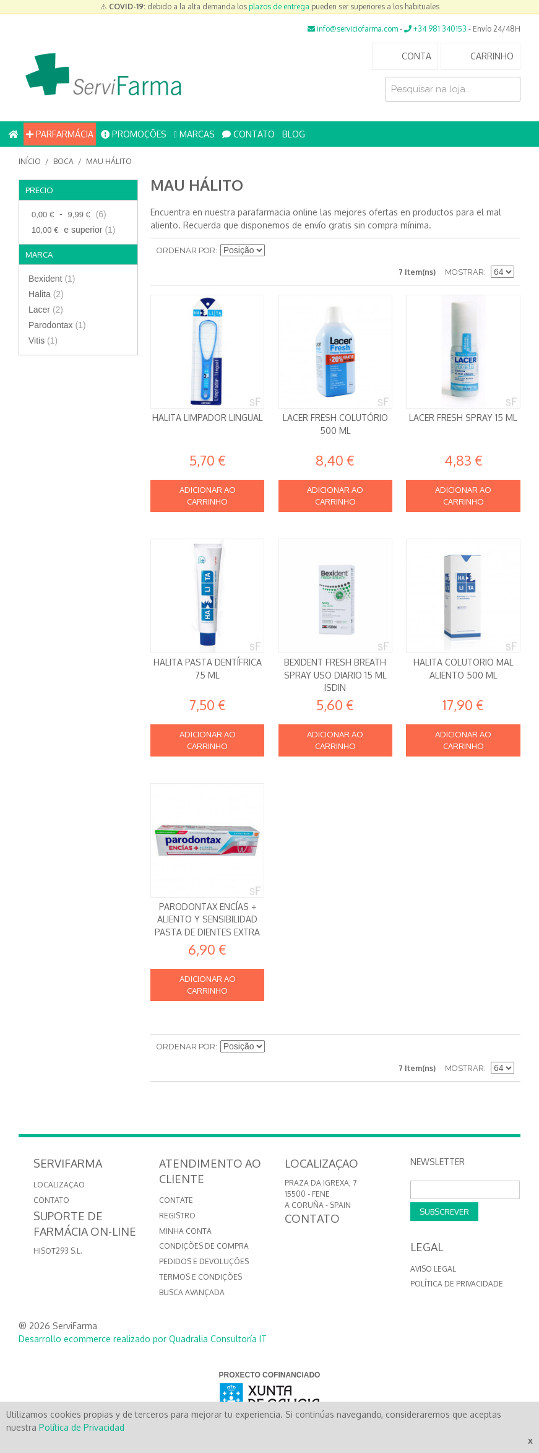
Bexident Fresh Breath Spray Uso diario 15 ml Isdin (335, 675)
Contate (176, 1200)
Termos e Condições (200, 1277)
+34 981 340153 (435, 28)
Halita (46, 294)
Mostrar (464, 272)
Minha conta (185, 1231)
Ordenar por (186, 250)
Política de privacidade (456, 1283)
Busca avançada (192, 1292)
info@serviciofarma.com (353, 28)
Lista (505, 250)
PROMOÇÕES (133, 134)
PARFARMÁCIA (59, 134)
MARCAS (194, 134)
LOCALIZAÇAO (59, 1184)
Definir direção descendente (276, 250)
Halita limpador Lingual (207, 417)
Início (30, 161)
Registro (177, 1215)
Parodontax (57, 325)
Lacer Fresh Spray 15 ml (463, 417)
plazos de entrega (279, 6)
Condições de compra (204, 1246)
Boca (63, 161)
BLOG (293, 134)
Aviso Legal (433, 1268)
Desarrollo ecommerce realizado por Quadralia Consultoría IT (143, 1339)
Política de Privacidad (81, 1427)
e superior (72, 230)
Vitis (43, 340)
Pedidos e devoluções (204, 1261)
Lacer (45, 309)
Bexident (51, 279)
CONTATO (248, 134)
